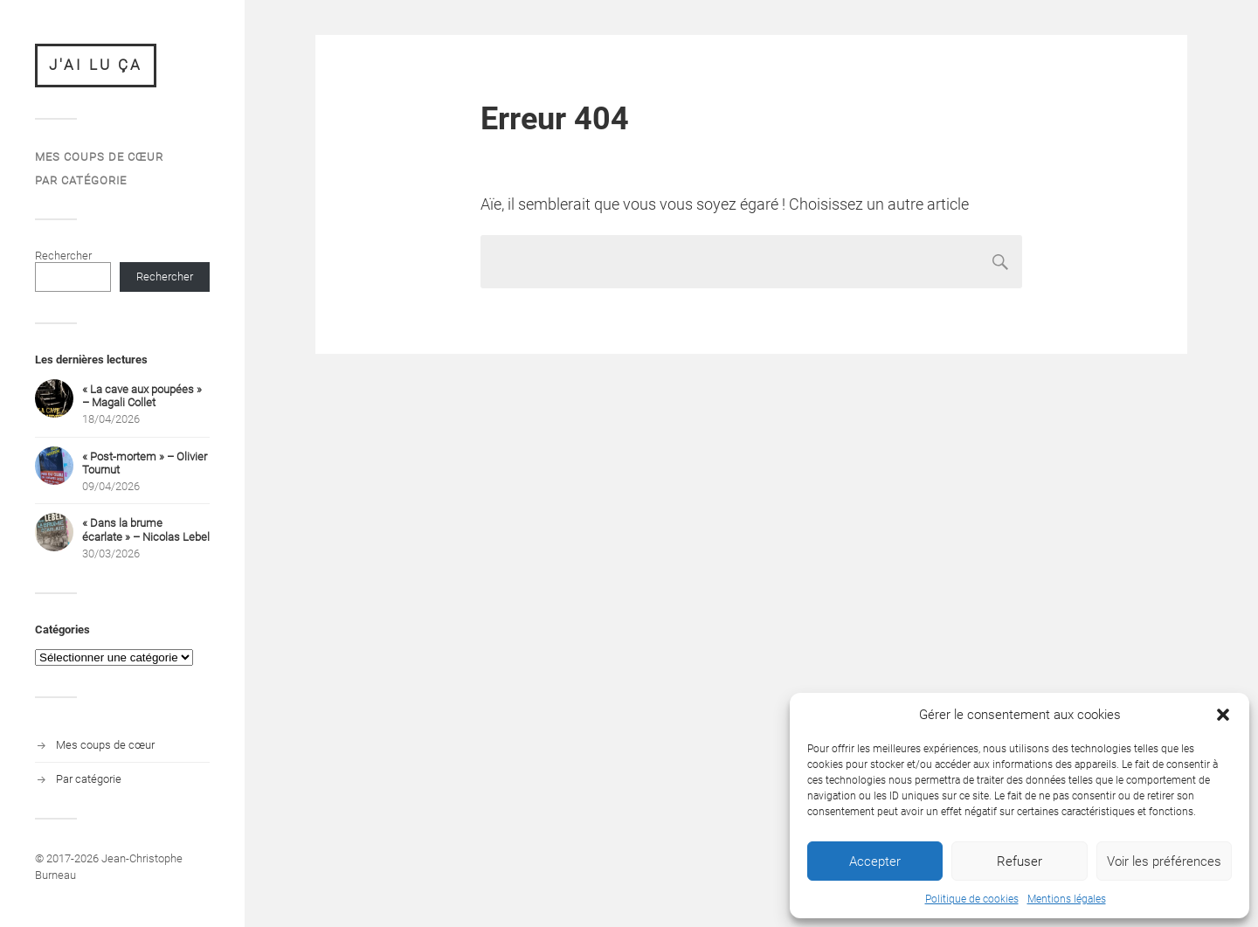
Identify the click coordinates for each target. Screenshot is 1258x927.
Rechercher (63, 255)
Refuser (1019, 861)
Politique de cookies (972, 899)
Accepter (875, 861)
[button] (1223, 714)
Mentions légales (1066, 899)
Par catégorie (81, 180)
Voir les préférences (1164, 861)
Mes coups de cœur (99, 156)
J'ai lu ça (95, 64)
